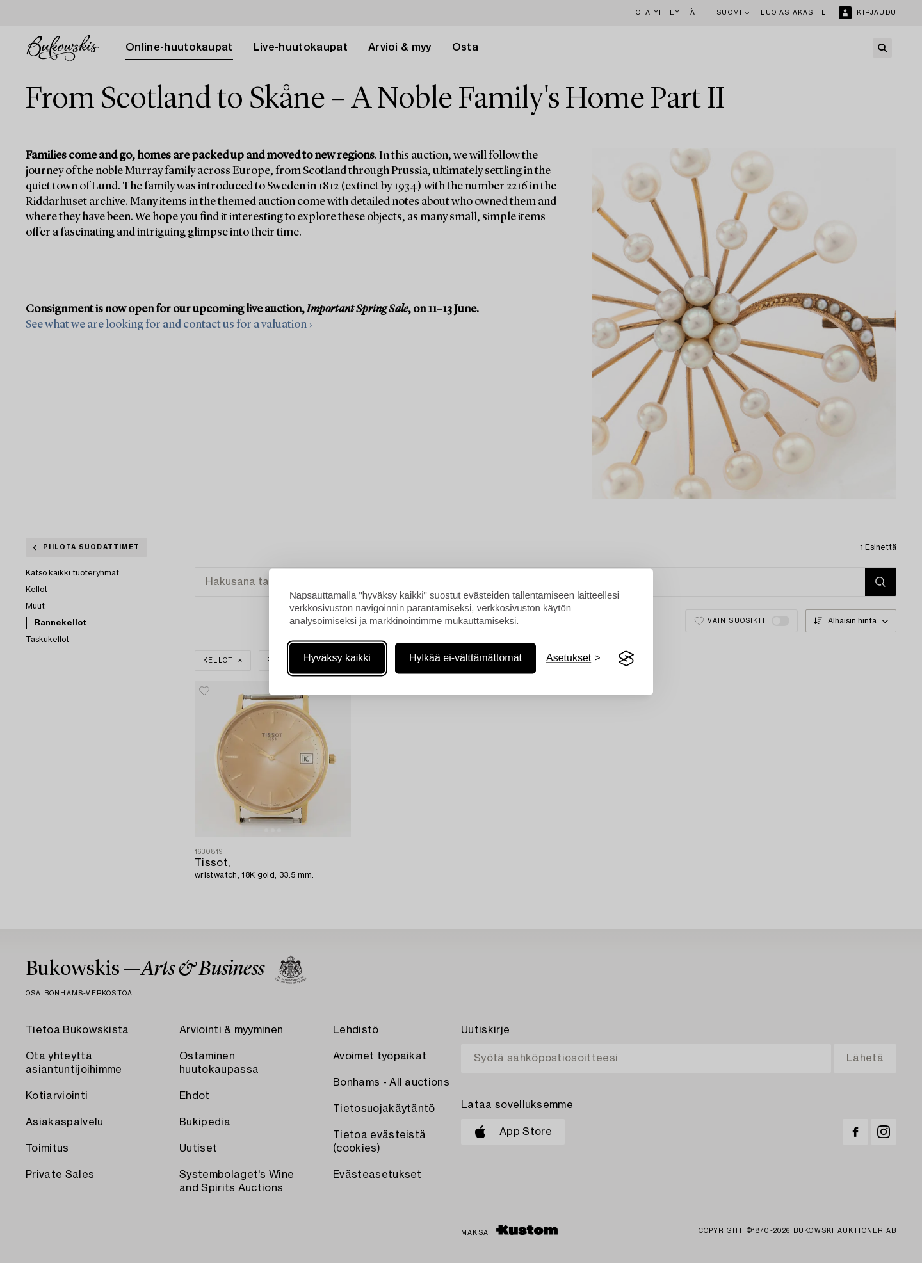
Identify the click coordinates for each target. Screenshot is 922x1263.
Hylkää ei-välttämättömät (465, 658)
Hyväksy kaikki (337, 658)
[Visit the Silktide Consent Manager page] (626, 658)
